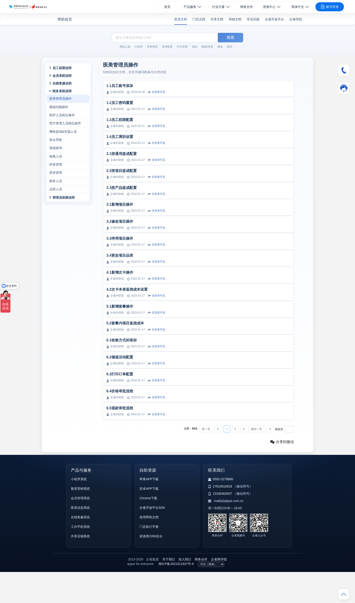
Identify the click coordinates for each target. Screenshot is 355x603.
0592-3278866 (223, 510)
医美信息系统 (80, 538)
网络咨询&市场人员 (63, 137)
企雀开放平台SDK (152, 538)
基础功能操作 (58, 110)
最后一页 (256, 460)
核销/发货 (207, 46)
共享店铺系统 (80, 567)
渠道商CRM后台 (151, 567)
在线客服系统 (80, 548)
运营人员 (55, 200)
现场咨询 (55, 155)
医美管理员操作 (60, 101)
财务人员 (55, 191)
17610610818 (222, 517)
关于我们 (168, 590)
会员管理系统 (80, 529)
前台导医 (55, 146)
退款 (194, 46)
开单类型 (152, 46)
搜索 (230, 37)
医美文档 (180, 19)
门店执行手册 (148, 558)
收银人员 (55, 164)
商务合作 (246, 7)
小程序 (138, 46)
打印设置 (182, 46)
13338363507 (222, 524)
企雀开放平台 (274, 19)
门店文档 (198, 19)
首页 (167, 7)
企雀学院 (295, 19)
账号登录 (330, 7)
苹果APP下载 (148, 510)
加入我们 (184, 590)
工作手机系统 (80, 558)
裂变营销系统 (80, 519)
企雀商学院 (219, 590)
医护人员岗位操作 (62, 119)
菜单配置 (167, 46)
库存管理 (55, 182)
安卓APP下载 (148, 519)
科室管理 (55, 173)
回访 (229, 46)
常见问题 (253, 19)
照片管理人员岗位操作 (65, 128)
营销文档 (235, 19)
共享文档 (217, 19)
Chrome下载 (148, 529)
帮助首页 (65, 19)
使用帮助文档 (148, 548)
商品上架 (125, 46)
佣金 (220, 46)
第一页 (206, 460)
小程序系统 (79, 510)
